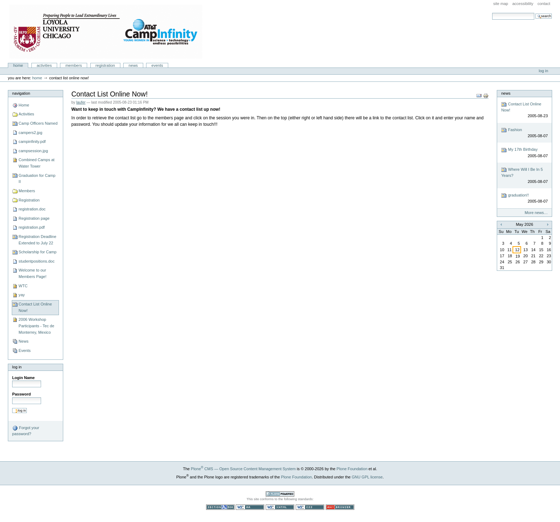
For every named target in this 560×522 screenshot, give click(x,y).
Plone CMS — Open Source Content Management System (243, 469)
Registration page (34, 218)
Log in (543, 71)
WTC (23, 286)
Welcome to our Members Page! (32, 273)
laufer (81, 102)
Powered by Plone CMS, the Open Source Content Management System (280, 494)
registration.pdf (32, 227)
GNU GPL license (367, 477)
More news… (536, 212)
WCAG (250, 507)
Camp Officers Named (38, 123)
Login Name (23, 378)
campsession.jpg (33, 151)
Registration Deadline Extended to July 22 (37, 239)
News (133, 65)
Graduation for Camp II (37, 178)
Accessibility (522, 3)
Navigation (21, 93)
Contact (544, 3)
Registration (105, 65)
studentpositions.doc (37, 261)
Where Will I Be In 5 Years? (524, 175)
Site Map (500, 3)
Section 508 (220, 507)
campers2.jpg (30, 132)
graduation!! (524, 198)
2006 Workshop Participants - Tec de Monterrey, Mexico (36, 325)
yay (22, 295)
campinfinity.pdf (32, 141)
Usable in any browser (340, 507)
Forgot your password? (25, 430)
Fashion (524, 133)
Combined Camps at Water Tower (37, 163)
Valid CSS (310, 507)
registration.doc (32, 209)
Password (21, 394)
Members (73, 65)
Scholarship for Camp (37, 252)
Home (18, 65)
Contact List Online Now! (35, 307)
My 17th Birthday (524, 153)
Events (157, 65)
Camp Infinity (105, 32)
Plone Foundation (351, 469)
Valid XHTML (280, 507)
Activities (44, 65)
